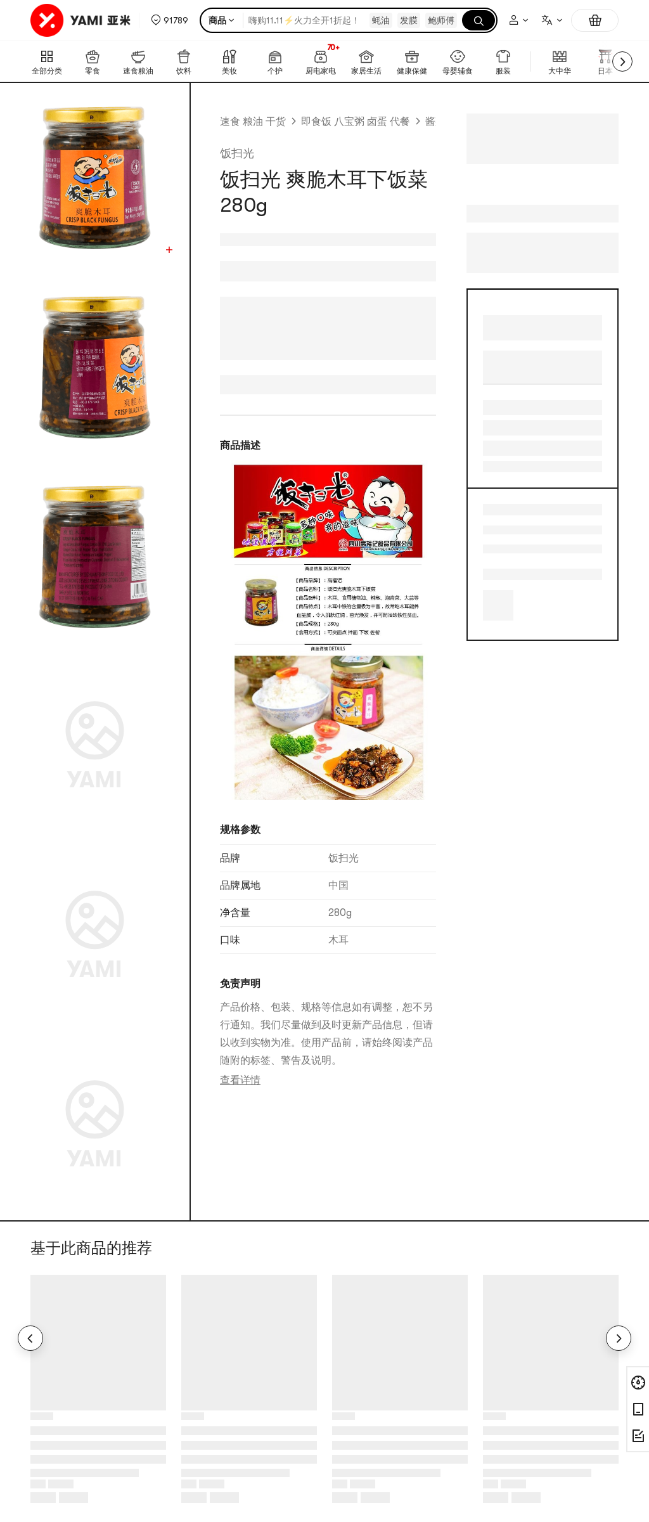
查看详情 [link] (240, 1080)
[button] (170, 20)
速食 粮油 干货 (253, 121)
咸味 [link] (493, 530)
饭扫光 (237, 153)
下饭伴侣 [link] (493, 549)
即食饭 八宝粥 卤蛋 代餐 (355, 121)
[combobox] (551, 20)
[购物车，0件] (595, 20)
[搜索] (478, 20)
